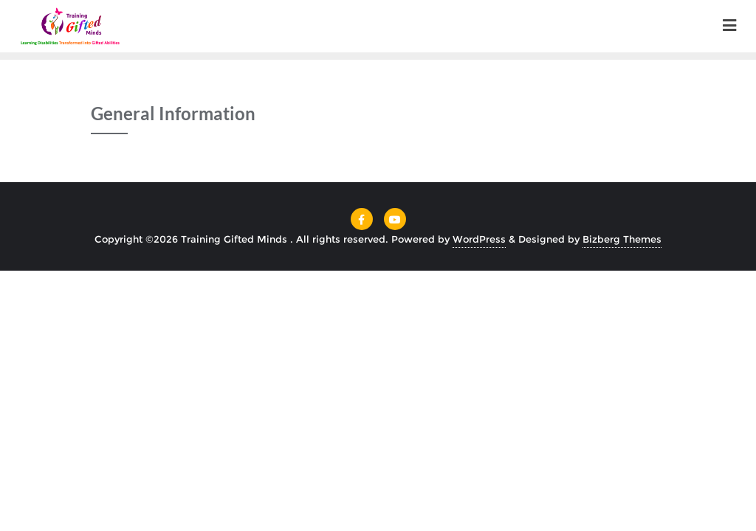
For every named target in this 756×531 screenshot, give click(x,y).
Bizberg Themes (622, 239)
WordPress (479, 239)
